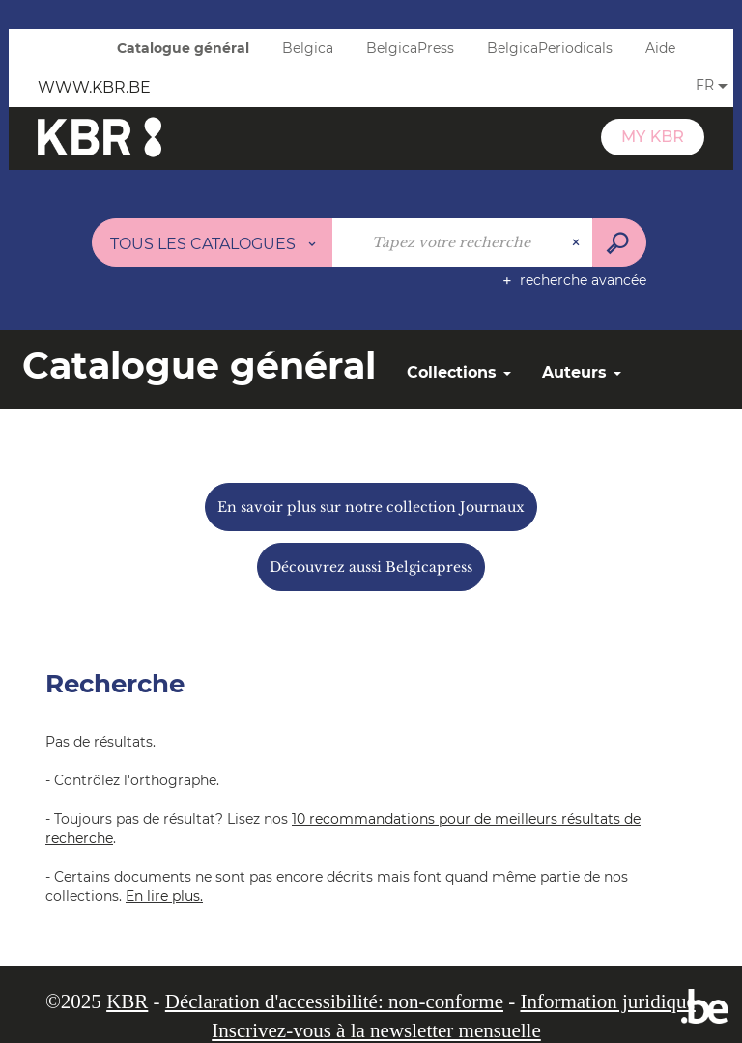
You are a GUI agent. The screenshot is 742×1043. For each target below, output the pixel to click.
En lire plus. (164, 896)
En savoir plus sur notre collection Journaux (371, 507)
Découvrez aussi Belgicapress (371, 567)
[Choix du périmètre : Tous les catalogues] (212, 242)
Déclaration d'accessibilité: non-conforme (334, 1001)
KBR (127, 1001)
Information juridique (607, 1001)
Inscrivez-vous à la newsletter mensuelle (376, 1030)
